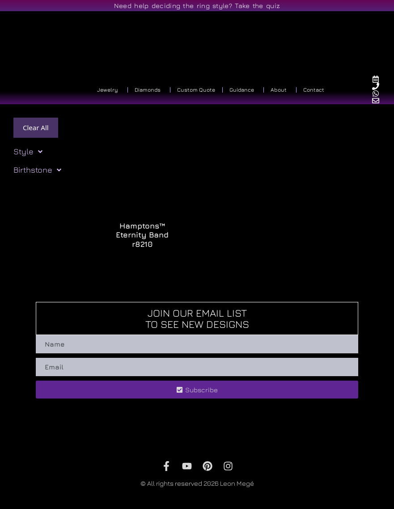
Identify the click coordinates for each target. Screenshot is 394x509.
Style (27, 152)
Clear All (36, 127)
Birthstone (37, 170)
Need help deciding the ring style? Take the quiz (197, 5)
